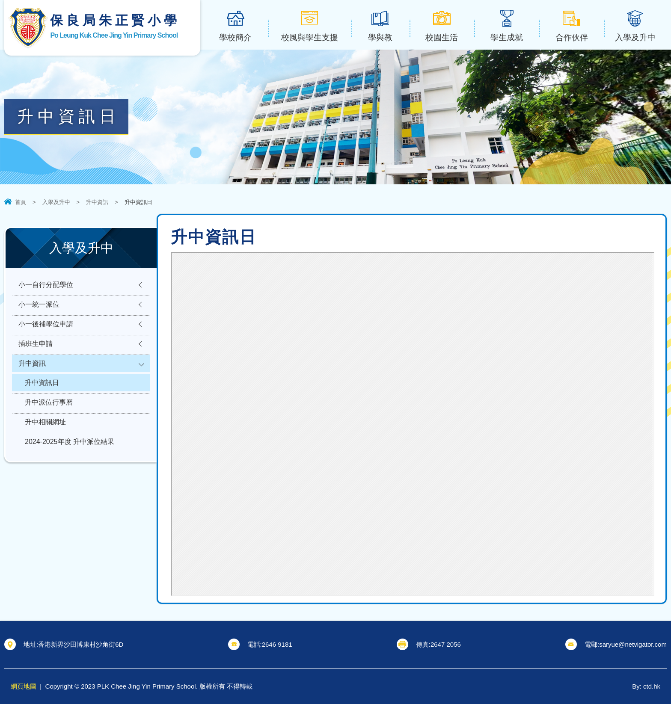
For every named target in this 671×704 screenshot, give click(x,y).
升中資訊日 (42, 389)
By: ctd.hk (646, 686)
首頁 (20, 202)
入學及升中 (56, 202)
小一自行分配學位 (45, 285)
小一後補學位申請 (45, 327)
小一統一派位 (38, 306)
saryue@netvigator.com (633, 644)
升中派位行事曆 (49, 410)
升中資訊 (97, 202)
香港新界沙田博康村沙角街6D (80, 644)
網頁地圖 (23, 686)
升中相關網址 (45, 431)
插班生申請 (35, 348)
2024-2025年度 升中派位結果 (69, 452)
